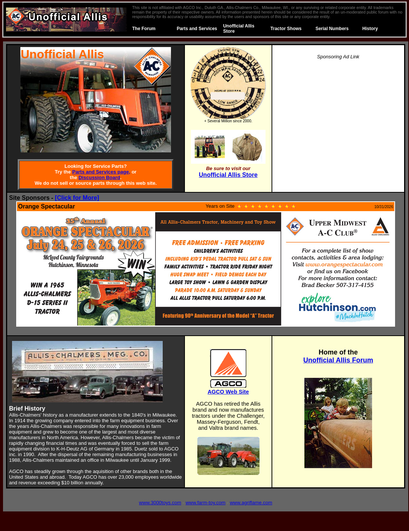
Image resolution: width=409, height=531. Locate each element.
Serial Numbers (332, 28)
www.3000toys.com (160, 502)
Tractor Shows (286, 28)
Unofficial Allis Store (228, 175)
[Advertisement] (338, 119)
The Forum (144, 28)
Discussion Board (99, 177)
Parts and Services (197, 28)
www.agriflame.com (251, 502)
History (370, 28)
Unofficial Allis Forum (338, 360)
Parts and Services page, (101, 172)
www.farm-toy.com (206, 502)
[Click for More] (77, 198)
